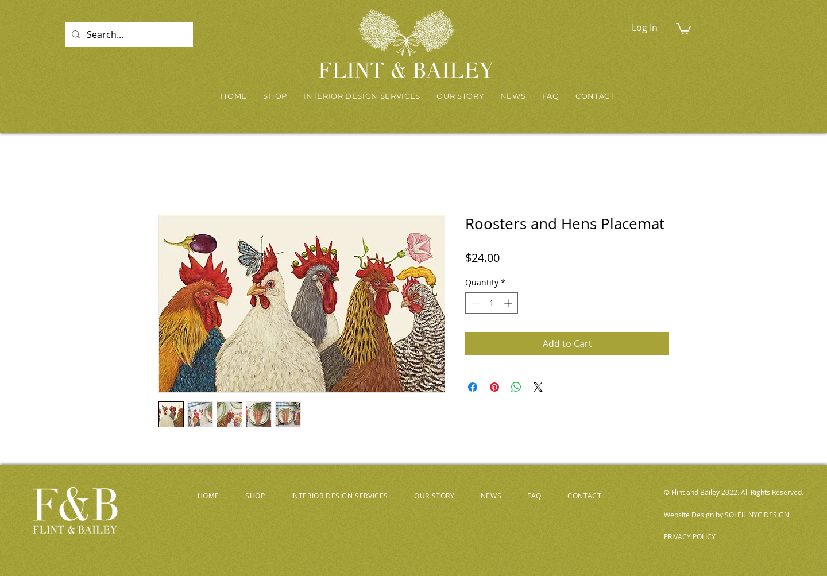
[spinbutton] (491, 303)
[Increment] (509, 303)
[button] (683, 28)
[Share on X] (538, 387)
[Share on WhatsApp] (516, 387)
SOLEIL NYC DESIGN (757, 514)
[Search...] (128, 34)
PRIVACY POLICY (690, 536)
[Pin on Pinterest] (494, 387)
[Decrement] (474, 303)
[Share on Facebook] (473, 387)
